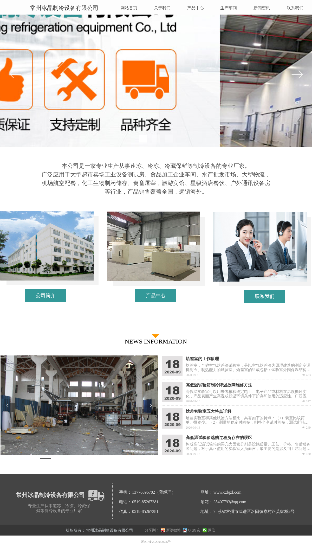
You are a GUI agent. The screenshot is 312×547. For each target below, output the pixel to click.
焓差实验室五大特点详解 (208, 411)
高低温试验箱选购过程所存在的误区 (219, 437)
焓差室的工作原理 (202, 359)
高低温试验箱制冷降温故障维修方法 (219, 385)
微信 (211, 530)
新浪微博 (173, 530)
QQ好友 (194, 530)
